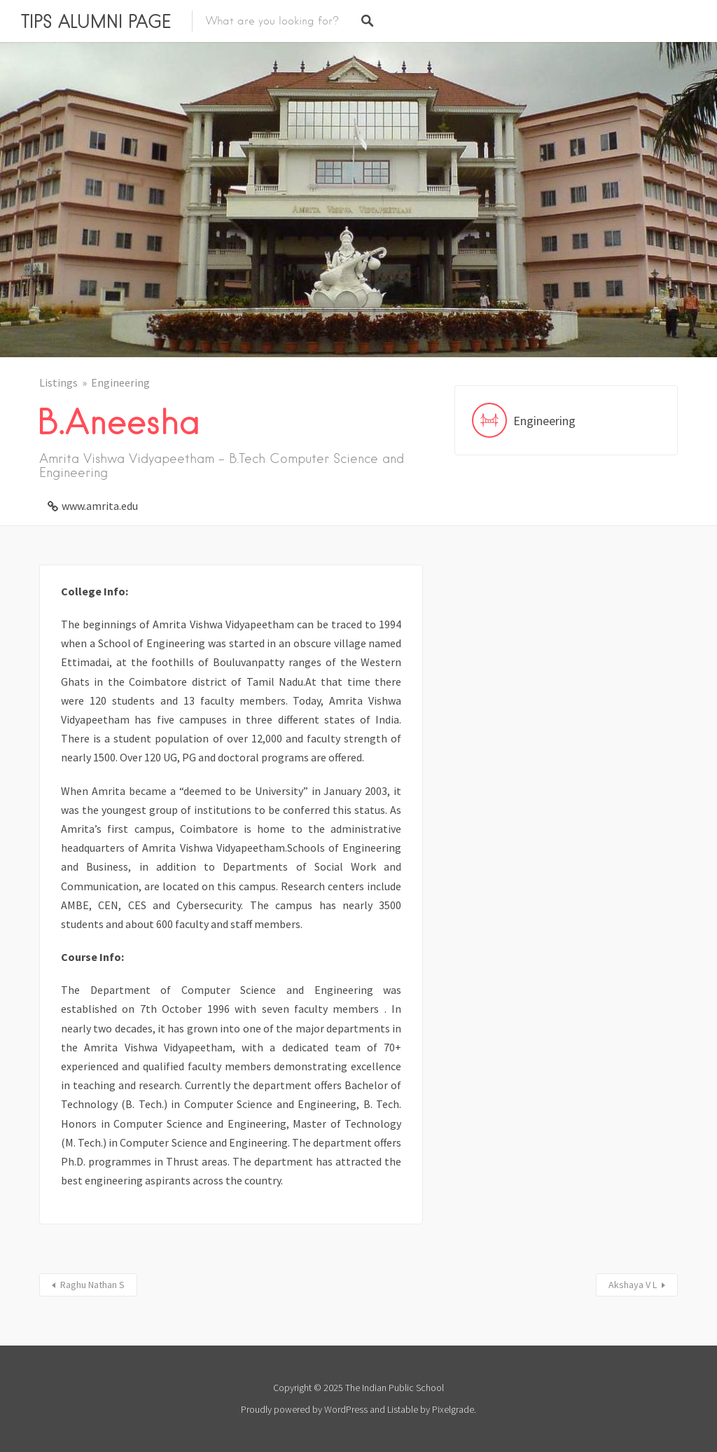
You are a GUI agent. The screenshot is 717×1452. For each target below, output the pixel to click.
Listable (402, 1409)
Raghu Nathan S (92, 1284)
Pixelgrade (453, 1409)
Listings (58, 382)
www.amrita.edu (100, 506)
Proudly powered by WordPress (304, 1409)
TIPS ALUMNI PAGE (96, 21)
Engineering (120, 382)
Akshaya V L (632, 1284)
